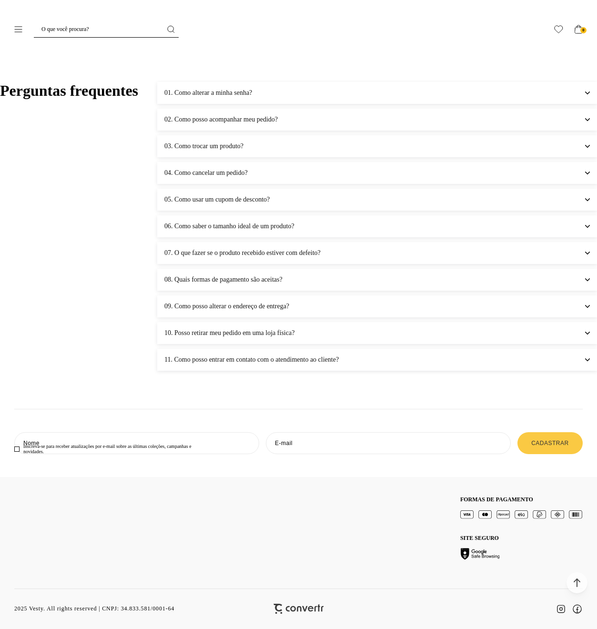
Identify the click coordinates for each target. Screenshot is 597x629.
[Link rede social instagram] (561, 609)
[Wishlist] (558, 29)
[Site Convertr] (298, 609)
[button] (577, 582)
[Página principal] (298, 29)
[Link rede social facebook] (577, 609)
